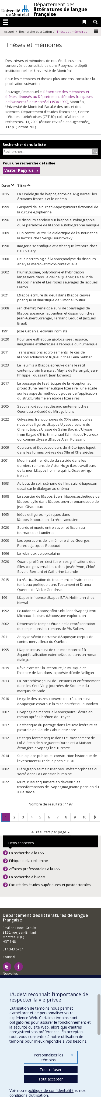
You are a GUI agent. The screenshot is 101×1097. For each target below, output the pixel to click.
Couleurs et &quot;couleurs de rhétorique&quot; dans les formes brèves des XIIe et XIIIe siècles (56, 450)
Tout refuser (50, 1069)
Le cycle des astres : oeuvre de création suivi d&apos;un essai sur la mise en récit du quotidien (57, 701)
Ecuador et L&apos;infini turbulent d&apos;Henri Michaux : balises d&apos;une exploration (56, 613)
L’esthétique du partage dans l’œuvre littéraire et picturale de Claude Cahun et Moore (57, 727)
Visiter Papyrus (19, 170)
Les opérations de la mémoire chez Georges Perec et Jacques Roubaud (53, 543)
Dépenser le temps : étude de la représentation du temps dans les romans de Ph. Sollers (56, 626)
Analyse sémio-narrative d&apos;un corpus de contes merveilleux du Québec (55, 639)
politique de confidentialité (51, 1090)
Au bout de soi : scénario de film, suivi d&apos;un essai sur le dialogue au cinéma (57, 486)
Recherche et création (35, 31)
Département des (60, 9)
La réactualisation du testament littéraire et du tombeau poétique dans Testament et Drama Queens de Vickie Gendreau (55, 584)
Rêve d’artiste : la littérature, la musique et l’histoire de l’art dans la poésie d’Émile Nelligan (55, 670)
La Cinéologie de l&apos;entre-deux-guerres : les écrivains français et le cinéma (57, 196)
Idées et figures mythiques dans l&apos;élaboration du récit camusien (47, 517)
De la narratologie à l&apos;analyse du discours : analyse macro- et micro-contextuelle (57, 261)
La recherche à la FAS (26, 852)
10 (86, 817)
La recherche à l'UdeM (27, 876)
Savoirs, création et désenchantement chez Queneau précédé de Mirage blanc (52, 409)
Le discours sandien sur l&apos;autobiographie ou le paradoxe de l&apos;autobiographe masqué (58, 222)
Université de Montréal (15, 8)
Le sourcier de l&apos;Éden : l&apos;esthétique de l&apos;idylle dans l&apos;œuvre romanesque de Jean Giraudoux (58, 501)
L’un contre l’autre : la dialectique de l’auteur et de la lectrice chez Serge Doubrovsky (57, 235)
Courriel (9, 957)
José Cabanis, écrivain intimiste (42, 331)
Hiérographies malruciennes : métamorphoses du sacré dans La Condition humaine (58, 771)
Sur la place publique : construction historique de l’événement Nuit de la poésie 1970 (57, 758)
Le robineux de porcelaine (38, 553)
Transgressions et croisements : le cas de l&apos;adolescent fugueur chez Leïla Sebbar (54, 355)
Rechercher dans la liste (24, 144)
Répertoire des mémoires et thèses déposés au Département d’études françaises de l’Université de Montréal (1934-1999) (49, 96)
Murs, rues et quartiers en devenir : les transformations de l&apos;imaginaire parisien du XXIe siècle (58, 786)
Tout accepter (50, 1079)
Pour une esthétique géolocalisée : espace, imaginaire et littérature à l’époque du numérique (57, 342)
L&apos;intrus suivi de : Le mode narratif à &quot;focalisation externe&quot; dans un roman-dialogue (58, 654)
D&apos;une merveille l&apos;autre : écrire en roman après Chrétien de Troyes (55, 714)
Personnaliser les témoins (53, 1057)
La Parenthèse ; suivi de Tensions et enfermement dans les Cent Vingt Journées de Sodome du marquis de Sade (58, 685)
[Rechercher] (95, 151)
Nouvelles (10, 973)
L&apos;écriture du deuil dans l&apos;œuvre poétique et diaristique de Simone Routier (53, 298)
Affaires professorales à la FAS (34, 868)
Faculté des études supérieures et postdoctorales (50, 884)
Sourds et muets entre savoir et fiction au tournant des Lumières (51, 530)
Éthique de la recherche (28, 860)
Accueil (9, 31)
